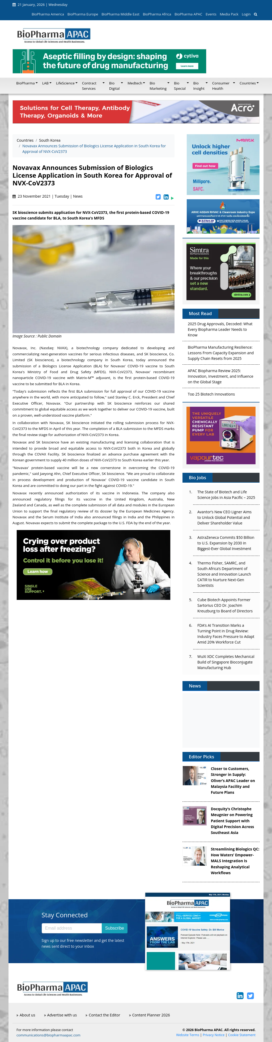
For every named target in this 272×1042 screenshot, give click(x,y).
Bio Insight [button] (199, 86)
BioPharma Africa (157, 14)
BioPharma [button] (25, 83)
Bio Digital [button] (114, 86)
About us (25, 1014)
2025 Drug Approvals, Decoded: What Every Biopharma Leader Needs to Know (220, 331)
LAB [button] (45, 83)
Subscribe (114, 928)
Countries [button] (248, 83)
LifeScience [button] (65, 83)
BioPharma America (48, 14)
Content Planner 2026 (149, 1014)
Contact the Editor (103, 1014)
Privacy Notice (213, 1035)
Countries (25, 140)
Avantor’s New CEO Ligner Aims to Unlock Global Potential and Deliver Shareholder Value (224, 517)
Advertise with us (60, 1014)
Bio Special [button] (180, 86)
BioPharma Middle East (120, 14)
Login (246, 14)
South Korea (49, 140)
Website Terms (187, 1035)
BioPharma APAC (188, 14)
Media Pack (229, 14)
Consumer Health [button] (221, 86)
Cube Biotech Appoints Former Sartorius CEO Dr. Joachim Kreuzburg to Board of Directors (225, 605)
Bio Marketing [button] (158, 86)
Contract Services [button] (89, 86)
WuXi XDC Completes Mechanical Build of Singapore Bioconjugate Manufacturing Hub (225, 662)
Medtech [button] (135, 83)
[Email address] (72, 928)
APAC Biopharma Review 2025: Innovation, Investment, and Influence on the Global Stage (220, 377)
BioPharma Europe (82, 14)
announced (101, 517)
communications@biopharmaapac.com (48, 1035)
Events (211, 14)
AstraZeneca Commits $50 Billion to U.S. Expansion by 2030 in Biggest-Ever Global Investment (225, 543)
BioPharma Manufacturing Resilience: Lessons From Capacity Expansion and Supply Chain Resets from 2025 (221, 354)
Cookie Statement (242, 1035)
